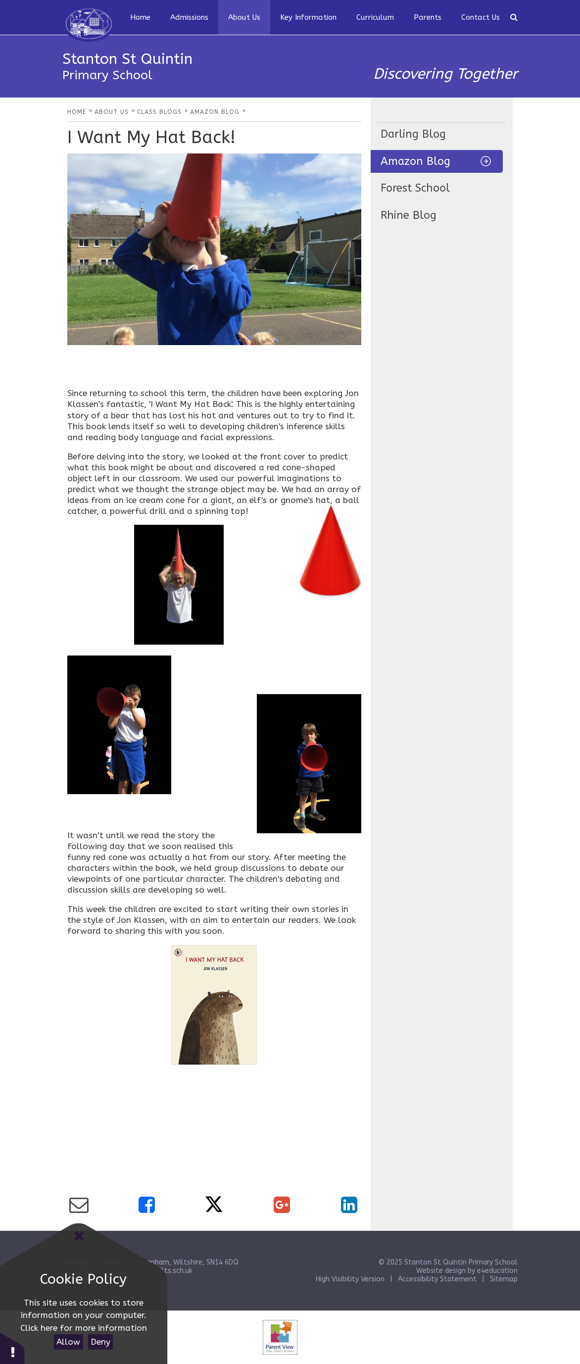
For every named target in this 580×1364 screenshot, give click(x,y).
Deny (100, 1342)
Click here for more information (83, 1328)
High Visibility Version (350, 1279)
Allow (68, 1342)
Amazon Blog (415, 161)
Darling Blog (413, 134)
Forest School (415, 188)
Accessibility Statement (437, 1279)
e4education (497, 1270)
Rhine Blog (408, 215)
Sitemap (504, 1279)
